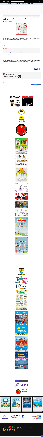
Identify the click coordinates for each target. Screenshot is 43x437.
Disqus (35, 81)
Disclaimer (18, 423)
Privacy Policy (19, 424)
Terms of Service (19, 425)
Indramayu (4, 66)
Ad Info (30, 425)
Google (32, 81)
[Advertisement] (21, 9)
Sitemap (31, 423)
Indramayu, (11, 21)
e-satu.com (17, 432)
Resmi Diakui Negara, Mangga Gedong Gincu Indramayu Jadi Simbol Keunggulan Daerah (14, 52)
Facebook (39, 81)
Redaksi (31, 424)
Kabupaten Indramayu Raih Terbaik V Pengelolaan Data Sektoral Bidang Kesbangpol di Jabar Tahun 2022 (20, 18)
